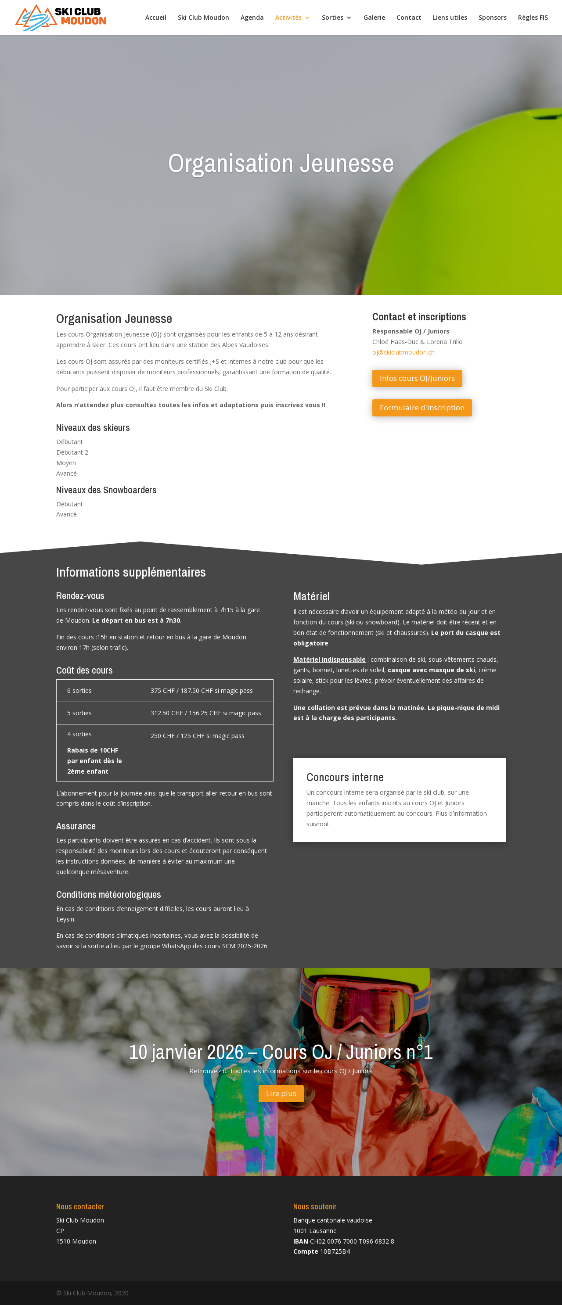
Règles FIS (533, 18)
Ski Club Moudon (203, 18)
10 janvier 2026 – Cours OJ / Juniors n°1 (281, 1062)
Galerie (374, 18)
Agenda (252, 18)
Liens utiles (450, 18)
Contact (409, 18)
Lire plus (281, 1104)
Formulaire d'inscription (422, 407)
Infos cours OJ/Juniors (417, 378)
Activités (288, 18)
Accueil (155, 18)
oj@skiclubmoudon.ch (403, 352)
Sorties (332, 18)
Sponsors (493, 18)
